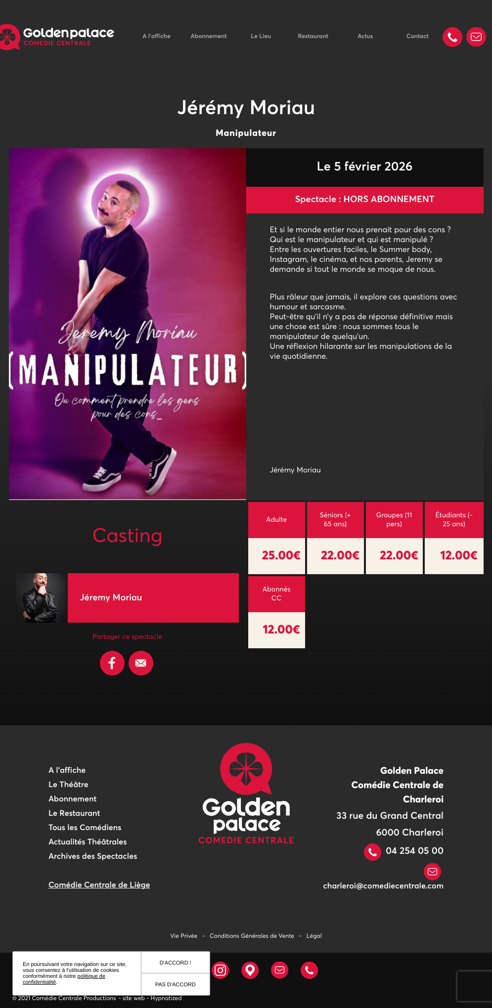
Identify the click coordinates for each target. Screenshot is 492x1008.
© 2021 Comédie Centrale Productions (64, 999)
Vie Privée (183, 936)
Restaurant (313, 37)
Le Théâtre (68, 785)
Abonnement (209, 37)
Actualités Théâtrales (87, 842)
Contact (417, 37)
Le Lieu (261, 37)
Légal (314, 936)
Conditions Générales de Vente (252, 936)
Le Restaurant (74, 814)
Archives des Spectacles (92, 857)
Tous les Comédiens (85, 828)
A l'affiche (156, 37)
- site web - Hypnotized (150, 999)
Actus (365, 37)
